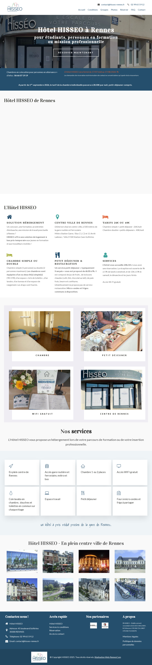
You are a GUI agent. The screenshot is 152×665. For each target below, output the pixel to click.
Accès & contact (56, 633)
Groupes (104, 9)
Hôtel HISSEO (56, 623)
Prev (3, 41)
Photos (114, 9)
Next (148, 41)
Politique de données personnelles (132, 643)
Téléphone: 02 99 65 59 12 (21, 636)
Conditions (93, 9)
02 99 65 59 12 (137, 4)
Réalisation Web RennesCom (108, 657)
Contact (141, 9)
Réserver (124, 9)
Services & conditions (59, 626)
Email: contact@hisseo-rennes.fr (24, 641)
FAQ (133, 9)
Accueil (81, 9)
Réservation (54, 630)
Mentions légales (130, 636)
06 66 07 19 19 (21, 75)
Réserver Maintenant (76, 52)
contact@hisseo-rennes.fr (113, 4)
